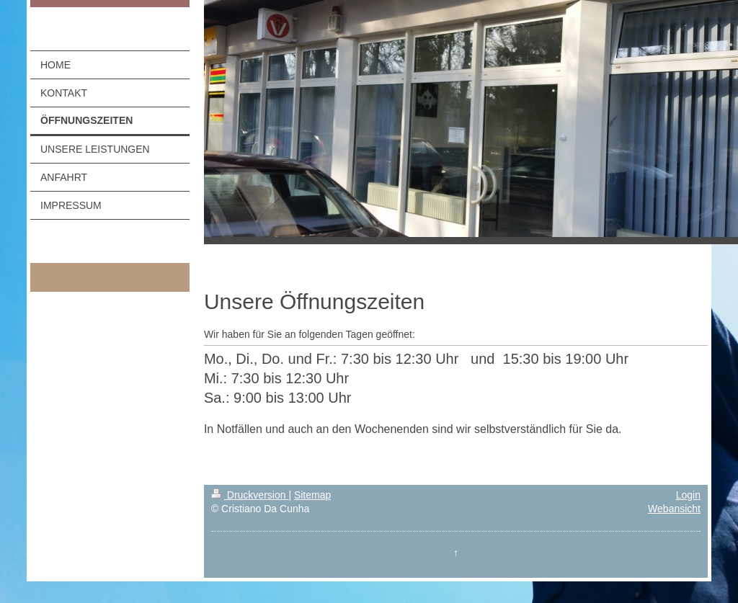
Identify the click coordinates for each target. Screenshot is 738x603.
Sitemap (312, 495)
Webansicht (674, 508)
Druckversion (249, 495)
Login (688, 495)
